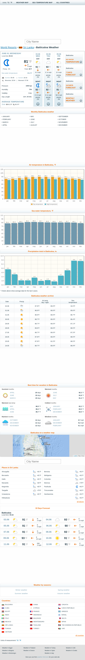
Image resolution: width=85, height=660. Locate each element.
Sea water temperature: (10, 73)
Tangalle (5, 490)
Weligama (47, 475)
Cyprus (36, 608)
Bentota (47, 472)
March (5, 122)
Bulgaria (9, 604)
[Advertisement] (42, 22)
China (35, 604)
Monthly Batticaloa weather (42, 112)
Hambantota (48, 494)
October (62, 119)
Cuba (7, 608)
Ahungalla (5, 472)
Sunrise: (7, 77)
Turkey (36, 628)
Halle (4, 479)
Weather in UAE (71, 648)
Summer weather (21, 593)
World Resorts (9, 47)
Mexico (8, 621)
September (63, 116)
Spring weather (63, 590)
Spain (64, 621)
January (6, 116)
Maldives (37, 618)
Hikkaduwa (6, 498)
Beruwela (5, 475)
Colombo (47, 479)
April (5, 125)
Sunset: (20, 77)
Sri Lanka (28, 47)
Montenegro (38, 621)
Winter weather (21, 590)
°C (8, 2)
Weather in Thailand (29, 648)
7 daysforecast (71, 74)
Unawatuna (6, 494)
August (34, 125)
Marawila (5, 483)
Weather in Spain (50, 650)
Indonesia (37, 615)
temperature (72, 61)
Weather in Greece (29, 650)
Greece (65, 611)
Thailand (37, 625)
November (63, 122)
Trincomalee (48, 490)
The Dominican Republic (72, 625)
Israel (64, 615)
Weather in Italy (49, 653)
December (63, 125)
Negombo (5, 486)
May (32, 116)
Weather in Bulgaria (8, 650)
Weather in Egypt (7, 648)
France (36, 611)
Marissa (47, 483)
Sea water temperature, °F (42, 211)
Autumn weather (63, 593)
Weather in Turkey (50, 648)
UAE (63, 628)
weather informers (43, 657)
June (4, 104)
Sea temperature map (42, 2)
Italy (7, 618)
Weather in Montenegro (9, 653)
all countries (80, 635)
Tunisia (8, 628)
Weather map (22, 2)
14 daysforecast (71, 86)
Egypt (7, 611)
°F (11, 2)
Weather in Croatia (71, 650)
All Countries (63, 2)
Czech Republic (68, 608)
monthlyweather (70, 99)
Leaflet (75, 456)
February (7, 119)
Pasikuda (47, 486)
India (7, 615)
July (32, 122)
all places (80, 502)
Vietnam (8, 632)
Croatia (65, 604)
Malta (64, 618)
